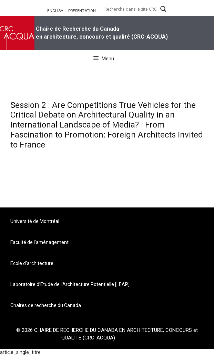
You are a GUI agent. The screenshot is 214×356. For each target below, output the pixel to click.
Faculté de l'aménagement (39, 242)
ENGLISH (55, 10)
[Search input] (130, 9)
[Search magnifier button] (163, 9)
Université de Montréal (34, 221)
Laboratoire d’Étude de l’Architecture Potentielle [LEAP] (70, 284)
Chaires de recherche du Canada (45, 305)
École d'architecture (31, 263)
